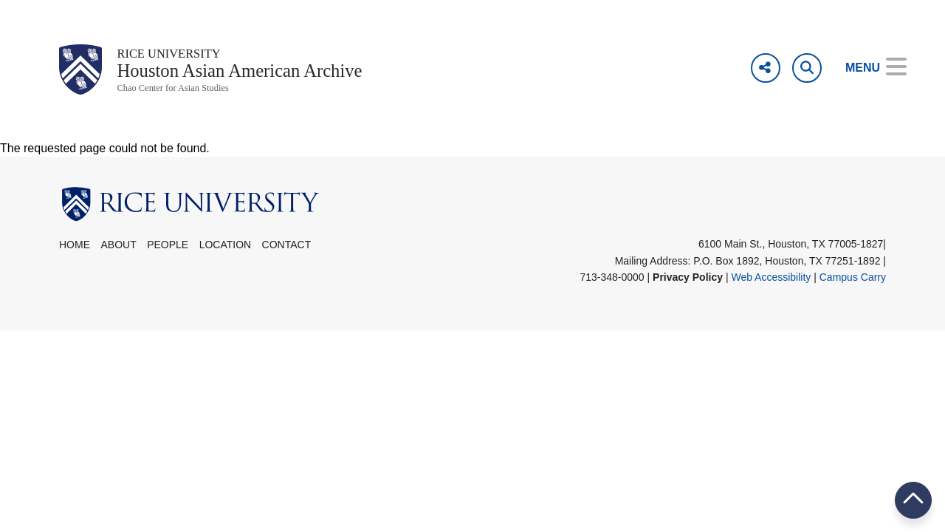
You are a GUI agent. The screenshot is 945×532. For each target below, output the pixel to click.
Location (225, 255)
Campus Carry (852, 287)
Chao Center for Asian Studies (189, 98)
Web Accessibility (771, 287)
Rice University (180, 55)
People (167, 255)
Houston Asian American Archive (266, 76)
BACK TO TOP (913, 500)
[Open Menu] (865, 68)
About (118, 255)
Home (74, 255)
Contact (287, 255)
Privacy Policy (688, 287)
